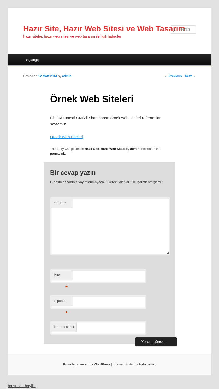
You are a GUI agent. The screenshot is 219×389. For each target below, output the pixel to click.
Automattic (147, 364)
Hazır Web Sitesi (113, 149)
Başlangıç (32, 60)
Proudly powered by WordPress (86, 364)
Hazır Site (92, 149)
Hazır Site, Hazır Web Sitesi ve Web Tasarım (104, 28)
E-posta (61, 302)
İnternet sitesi (64, 327)
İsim (61, 276)
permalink (57, 153)
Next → (190, 76)
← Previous (173, 76)
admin (66, 76)
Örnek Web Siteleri (66, 137)
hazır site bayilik (22, 386)
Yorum (60, 203)
